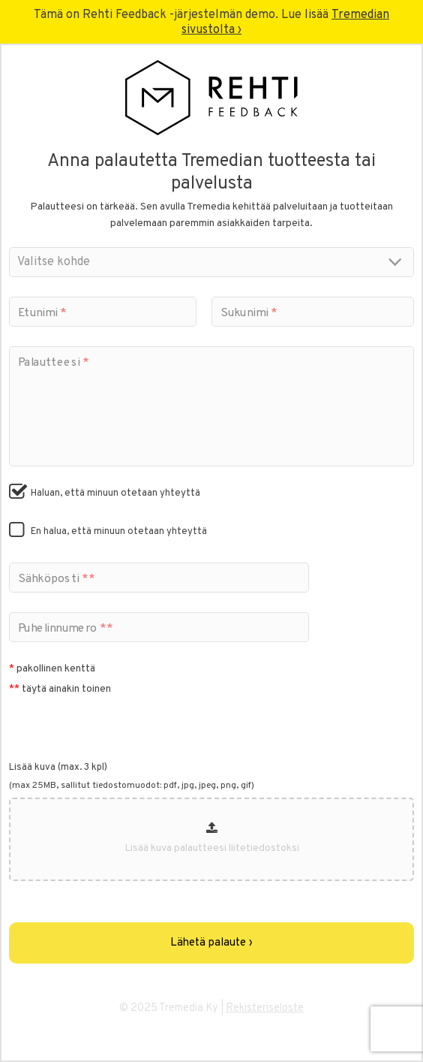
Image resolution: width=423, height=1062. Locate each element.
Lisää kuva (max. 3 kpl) (58, 768)
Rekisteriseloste (265, 1008)
